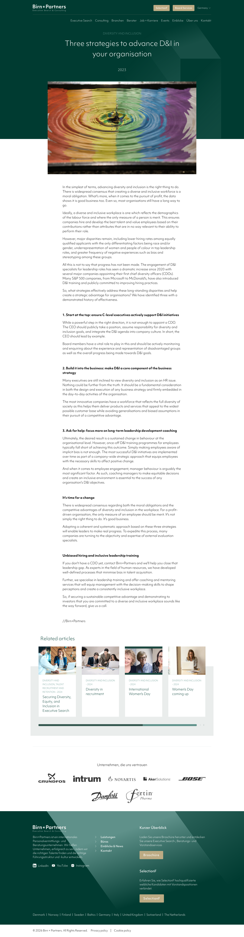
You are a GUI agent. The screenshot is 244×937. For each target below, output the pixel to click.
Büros (101, 842)
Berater (132, 20)
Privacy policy (99, 930)
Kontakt (206, 20)
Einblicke (177, 20)
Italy (116, 915)
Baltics (91, 915)
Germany (105, 915)
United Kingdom (132, 915)
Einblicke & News (108, 846)
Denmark (39, 915)
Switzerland (153, 915)
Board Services (183, 8)
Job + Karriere (149, 20)
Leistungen (104, 837)
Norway (53, 915)
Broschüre (151, 855)
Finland (66, 915)
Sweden (79, 915)
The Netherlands (174, 915)
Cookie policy (122, 930)
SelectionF (161, 8)
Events (165, 20)
